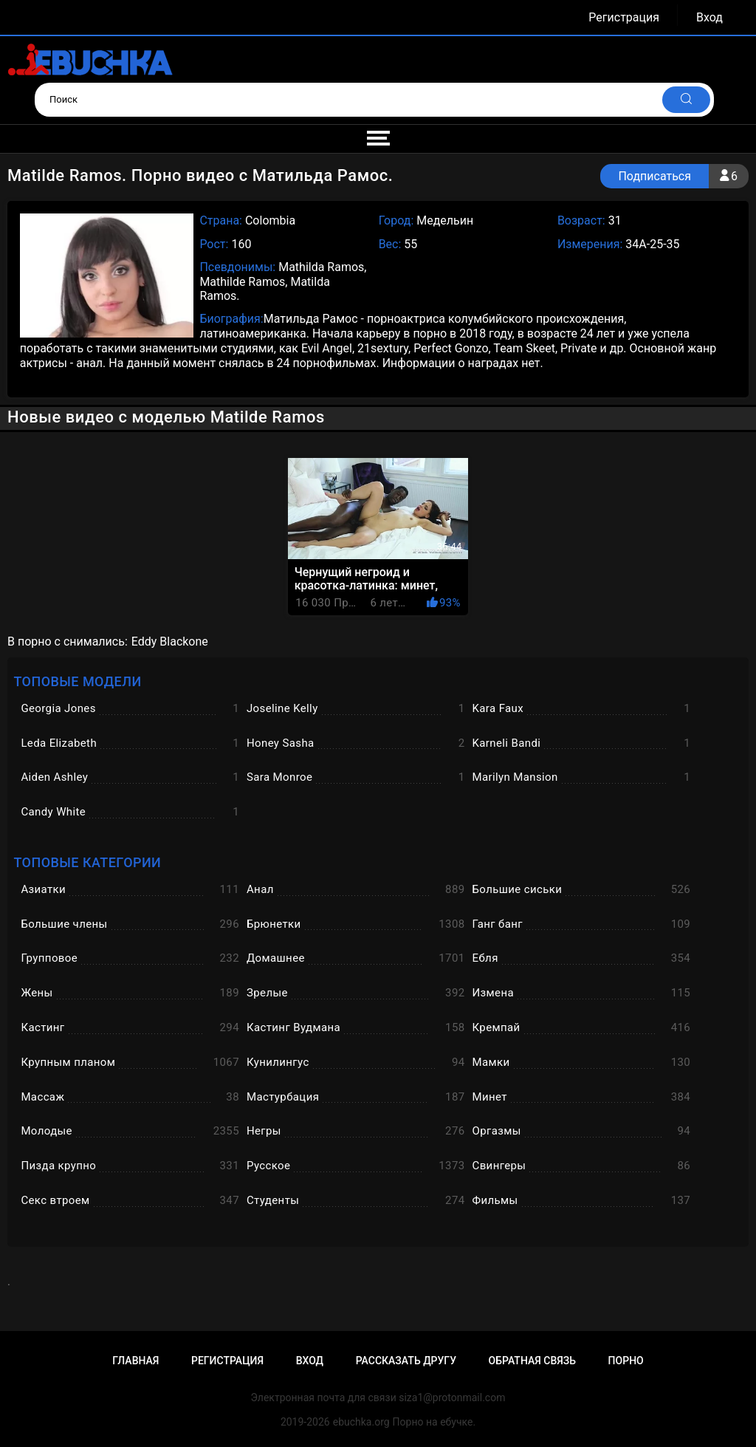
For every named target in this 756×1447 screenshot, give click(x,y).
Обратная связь (532, 1360)
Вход (709, 17)
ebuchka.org (361, 1422)
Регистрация (623, 17)
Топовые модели (77, 681)
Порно (626, 1360)
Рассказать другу (406, 1360)
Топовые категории (87, 862)
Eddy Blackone (169, 641)
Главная (135, 1360)
